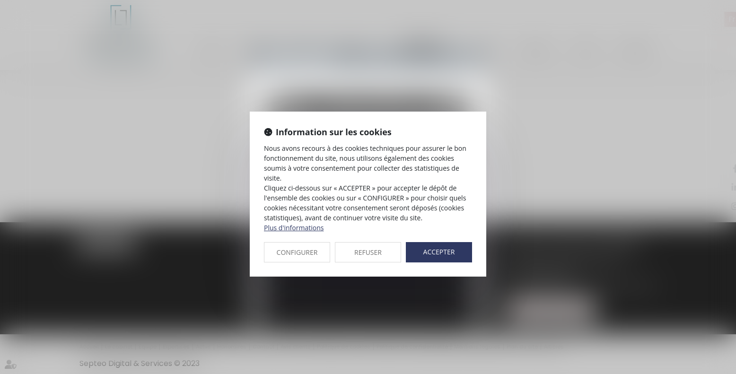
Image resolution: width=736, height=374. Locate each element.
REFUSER (368, 252)
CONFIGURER (297, 252)
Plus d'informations (294, 227)
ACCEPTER (439, 251)
